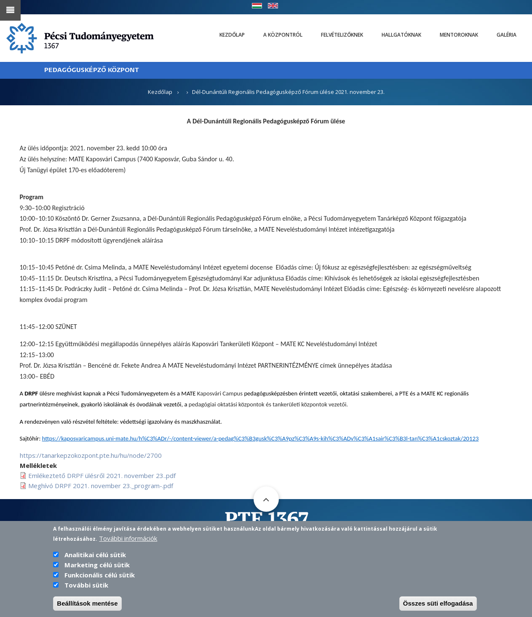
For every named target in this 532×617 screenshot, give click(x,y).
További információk (128, 538)
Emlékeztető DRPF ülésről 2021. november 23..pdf (102, 475)
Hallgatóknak (401, 34)
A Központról (282, 34)
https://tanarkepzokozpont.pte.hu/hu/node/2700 (91, 455)
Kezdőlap (232, 34)
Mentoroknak (459, 34)
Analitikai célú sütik (95, 555)
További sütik (86, 585)
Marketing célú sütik (97, 565)
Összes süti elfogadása (438, 603)
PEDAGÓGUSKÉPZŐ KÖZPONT (91, 70)
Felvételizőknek (342, 34)
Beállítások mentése (87, 603)
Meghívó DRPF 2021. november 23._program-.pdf (100, 485)
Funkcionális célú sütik (99, 575)
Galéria (506, 34)
